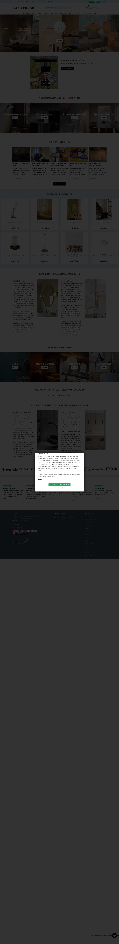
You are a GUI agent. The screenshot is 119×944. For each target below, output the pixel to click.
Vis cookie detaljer (59, 488)
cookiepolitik (44, 468)
